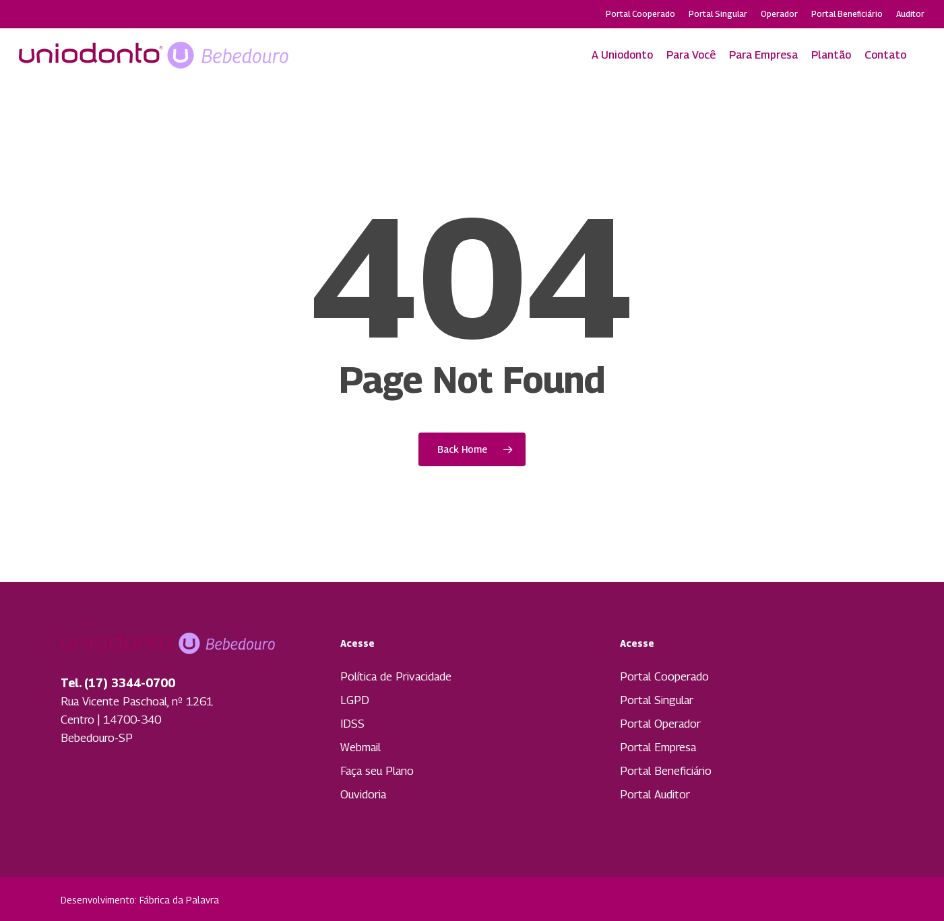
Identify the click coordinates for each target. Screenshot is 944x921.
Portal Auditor (655, 794)
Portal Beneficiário (666, 770)
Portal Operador (660, 723)
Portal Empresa (658, 747)
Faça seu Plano (377, 770)
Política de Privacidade (395, 676)
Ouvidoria (363, 794)
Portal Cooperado (664, 676)
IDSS (352, 723)
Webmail (360, 747)
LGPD (354, 700)
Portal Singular (656, 700)
